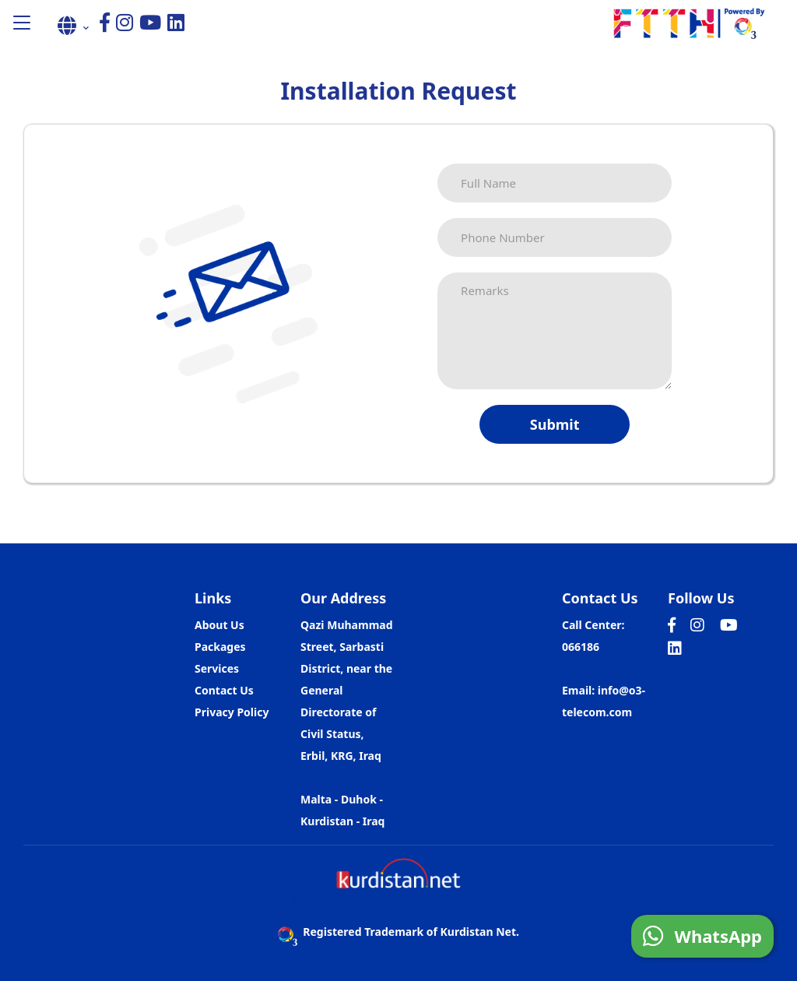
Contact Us (224, 690)
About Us (219, 624)
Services (217, 668)
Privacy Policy (232, 712)
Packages (220, 646)
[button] (21, 23)
